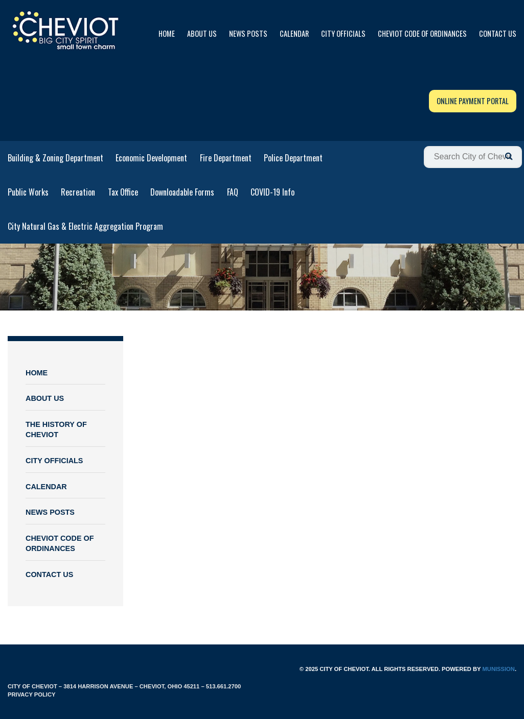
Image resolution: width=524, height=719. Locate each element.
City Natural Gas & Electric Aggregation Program (85, 226)
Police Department (293, 158)
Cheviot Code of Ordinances (422, 33)
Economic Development (151, 158)
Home (166, 33)
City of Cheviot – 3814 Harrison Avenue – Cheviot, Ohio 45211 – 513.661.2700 (124, 686)
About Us (202, 33)
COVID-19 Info (272, 192)
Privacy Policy (31, 694)
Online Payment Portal (473, 100)
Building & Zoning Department (55, 158)
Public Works (28, 192)
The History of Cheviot (56, 429)
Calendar (294, 33)
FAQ (232, 192)
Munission (498, 669)
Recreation (78, 192)
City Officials (343, 33)
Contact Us (497, 33)
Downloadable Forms (182, 192)
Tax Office (123, 192)
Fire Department (226, 158)
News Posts (248, 33)
